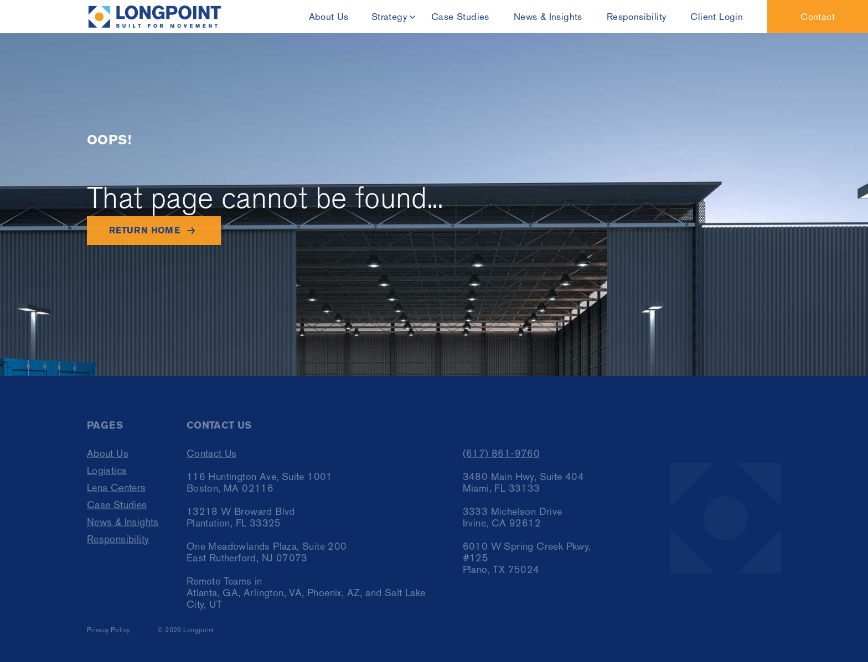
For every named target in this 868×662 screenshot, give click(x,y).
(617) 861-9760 (501, 457)
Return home (144, 230)
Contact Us (212, 457)
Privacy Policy (108, 634)
